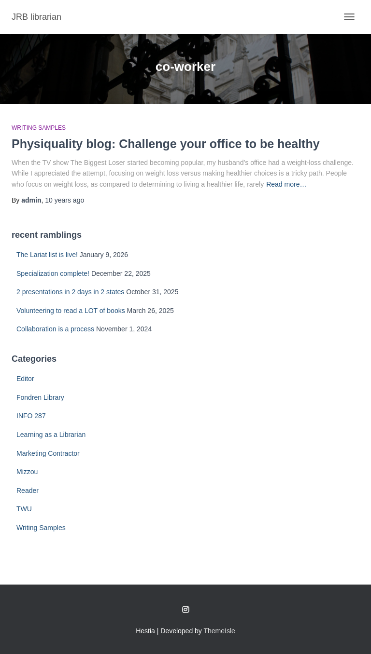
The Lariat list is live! (47, 255)
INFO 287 (31, 416)
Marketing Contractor (48, 453)
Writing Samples (39, 127)
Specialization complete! (52, 273)
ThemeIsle (219, 631)
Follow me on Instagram (185, 610)
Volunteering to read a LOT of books (70, 310)
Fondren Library (40, 397)
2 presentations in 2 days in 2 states (70, 292)
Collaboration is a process (55, 329)
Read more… (286, 184)
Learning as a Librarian (51, 434)
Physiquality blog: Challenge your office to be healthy (166, 143)
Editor (25, 378)
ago (64, 200)
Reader (27, 490)
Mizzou (27, 472)
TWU (24, 509)
